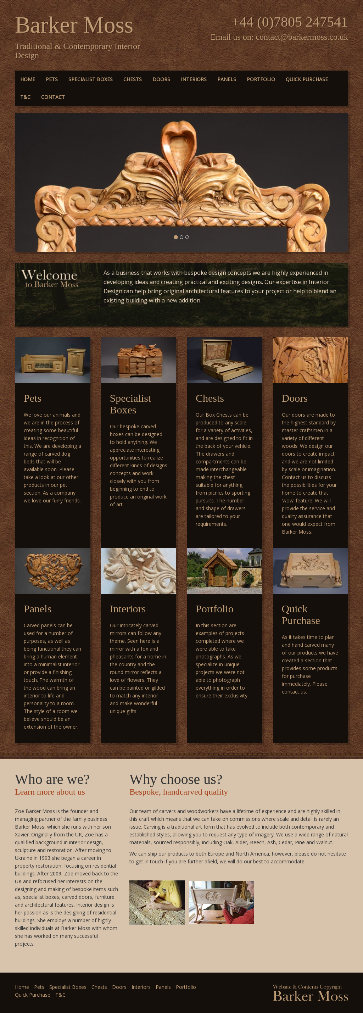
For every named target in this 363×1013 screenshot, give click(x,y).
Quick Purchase (307, 79)
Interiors (194, 79)
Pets (52, 79)
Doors (161, 79)
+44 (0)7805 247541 (289, 22)
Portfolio (261, 79)
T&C (25, 97)
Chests (132, 79)
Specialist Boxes (90, 79)
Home (27, 79)
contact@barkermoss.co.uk (302, 36)
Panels (226, 79)
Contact (53, 97)
